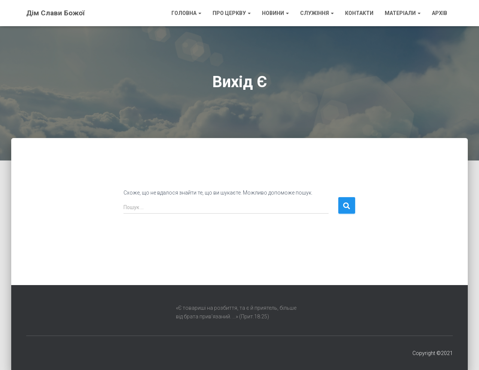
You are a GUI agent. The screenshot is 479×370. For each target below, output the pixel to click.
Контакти (359, 13)
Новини (275, 13)
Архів (439, 13)
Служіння (317, 13)
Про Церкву (232, 13)
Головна (186, 13)
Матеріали (403, 13)
